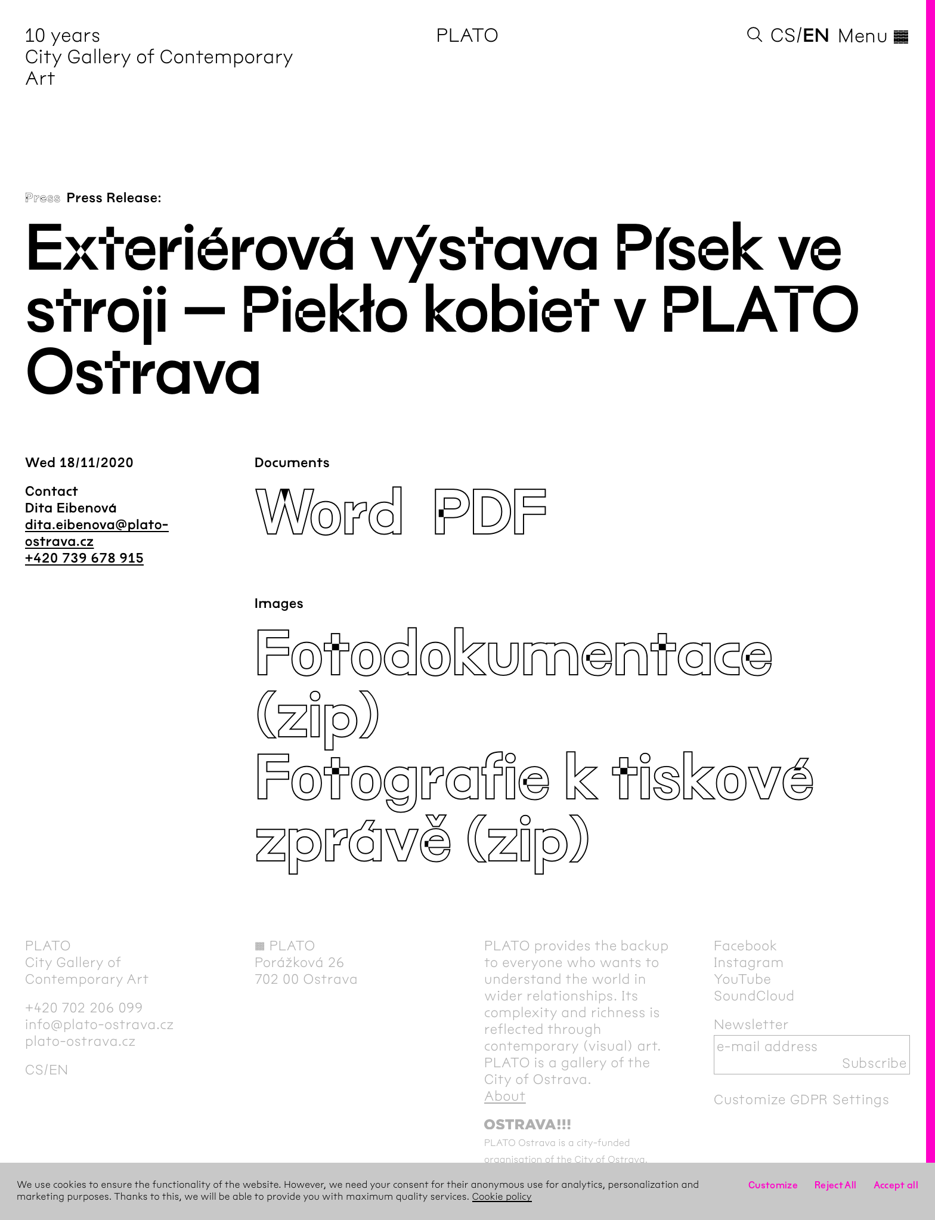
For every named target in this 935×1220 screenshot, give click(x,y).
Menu (874, 36)
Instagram (749, 962)
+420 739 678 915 (84, 558)
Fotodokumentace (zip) (513, 685)
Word (329, 514)
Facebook (746, 945)
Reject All (836, 1185)
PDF (489, 514)
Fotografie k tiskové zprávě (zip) (534, 810)
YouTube (743, 979)
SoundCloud (754, 995)
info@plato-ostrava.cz (99, 1024)
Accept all (896, 1185)
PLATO (467, 35)
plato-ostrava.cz (80, 1041)
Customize (773, 1185)
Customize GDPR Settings (801, 1099)
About (505, 1096)
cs (783, 35)
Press (43, 198)
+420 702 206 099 (84, 1007)
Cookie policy (502, 1197)
